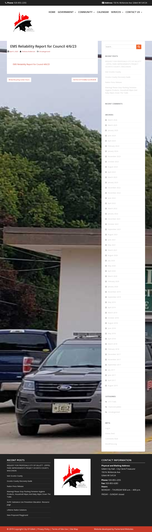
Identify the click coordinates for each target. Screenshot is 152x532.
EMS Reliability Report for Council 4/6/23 (31, 64)
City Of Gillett (29, 529)
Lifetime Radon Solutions (17, 510)
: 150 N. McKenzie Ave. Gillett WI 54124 (124, 2)
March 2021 (112, 250)
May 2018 (112, 333)
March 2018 (112, 344)
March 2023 (112, 177)
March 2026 (112, 120)
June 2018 (112, 328)
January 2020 (113, 286)
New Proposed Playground (17, 515)
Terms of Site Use (60, 529)
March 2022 (112, 208)
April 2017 (112, 380)
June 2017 (112, 375)
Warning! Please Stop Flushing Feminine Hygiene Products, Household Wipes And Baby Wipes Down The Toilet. (121, 90)
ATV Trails (112, 401)
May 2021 (112, 245)
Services (116, 12)
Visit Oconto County (113, 72)
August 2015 (113, 385)
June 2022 (112, 198)
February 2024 (113, 146)
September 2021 (114, 229)
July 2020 (111, 260)
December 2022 (114, 187)
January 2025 (113, 130)
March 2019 (112, 312)
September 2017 (114, 365)
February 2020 (113, 281)
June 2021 (112, 240)
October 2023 (113, 161)
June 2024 (112, 135)
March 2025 (112, 125)
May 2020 (112, 266)
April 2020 (112, 271)
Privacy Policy (43, 529)
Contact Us (133, 12)
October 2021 (113, 224)
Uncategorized (44, 51)
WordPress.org (111, 444)
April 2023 (112, 172)
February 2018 (113, 349)
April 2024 (112, 141)
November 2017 (114, 359)
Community (85, 12)
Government (66, 12)
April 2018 (112, 339)
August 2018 (113, 323)
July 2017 (111, 370)
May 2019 (112, 302)
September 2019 (114, 297)
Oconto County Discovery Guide (117, 77)
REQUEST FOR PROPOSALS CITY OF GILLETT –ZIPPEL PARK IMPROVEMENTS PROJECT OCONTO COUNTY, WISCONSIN (123, 64)
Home (52, 12)
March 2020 (112, 276)
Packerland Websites (123, 529)
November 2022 (114, 193)
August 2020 (113, 255)
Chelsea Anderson (28, 51)
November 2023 (114, 156)
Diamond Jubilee (114, 407)
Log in (107, 428)
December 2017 (114, 354)
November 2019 (114, 292)
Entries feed (110, 433)
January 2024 (113, 151)
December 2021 (114, 219)
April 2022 (112, 203)
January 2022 (113, 214)
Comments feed (111, 439)
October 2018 (113, 318)
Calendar (103, 12)
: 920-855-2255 (15, 2)
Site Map (74, 529)
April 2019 (112, 307)
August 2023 (113, 167)
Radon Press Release (113, 82)
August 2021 (113, 234)
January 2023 (113, 182)
